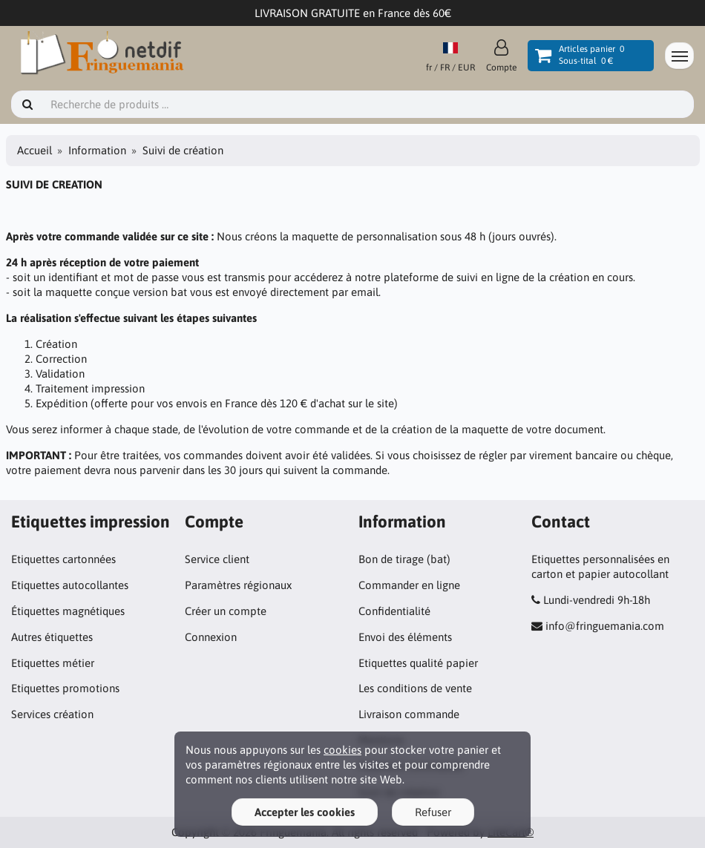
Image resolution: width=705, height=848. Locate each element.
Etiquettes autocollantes (69, 585)
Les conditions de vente (415, 688)
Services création (52, 714)
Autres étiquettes (52, 637)
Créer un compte (225, 611)
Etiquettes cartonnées (63, 559)
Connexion (211, 637)
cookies (342, 749)
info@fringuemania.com (604, 625)
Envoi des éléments (405, 637)
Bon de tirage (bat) (404, 559)
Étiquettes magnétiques (68, 611)
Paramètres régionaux (238, 585)
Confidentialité (394, 611)
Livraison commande (408, 714)
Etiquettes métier (52, 663)
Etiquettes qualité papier (418, 663)
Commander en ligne (409, 585)
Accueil (34, 150)
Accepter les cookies (305, 812)
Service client (217, 559)
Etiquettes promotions (65, 688)
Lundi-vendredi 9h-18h (596, 600)
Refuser (433, 812)
